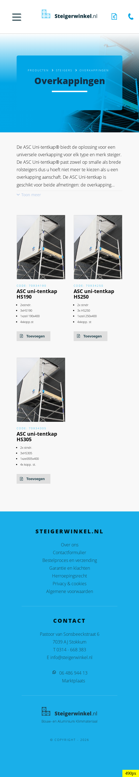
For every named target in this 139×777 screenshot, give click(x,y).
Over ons (69, 545)
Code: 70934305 (32, 428)
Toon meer (31, 194)
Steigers (64, 70)
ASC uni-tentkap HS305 (37, 436)
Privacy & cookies (69, 584)
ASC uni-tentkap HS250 (94, 294)
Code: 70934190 (32, 285)
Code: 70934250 (89, 285)
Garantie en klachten (69, 568)
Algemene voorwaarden (69, 591)
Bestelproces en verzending (69, 560)
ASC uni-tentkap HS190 (37, 294)
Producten (38, 70)
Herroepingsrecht (69, 576)
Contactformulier (69, 552)
